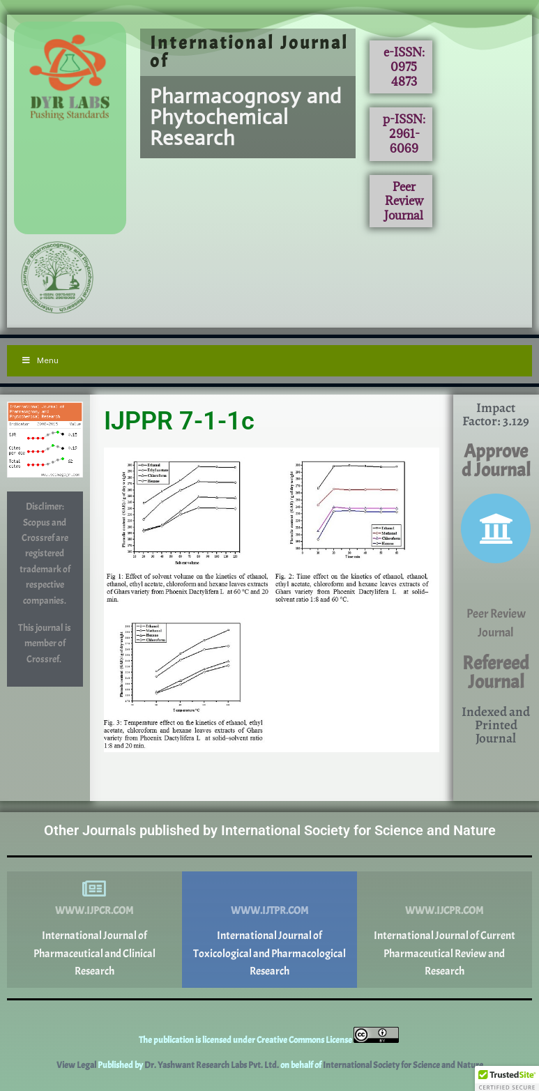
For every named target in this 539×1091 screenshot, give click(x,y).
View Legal (77, 1065)
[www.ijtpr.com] (269, 888)
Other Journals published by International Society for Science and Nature (270, 830)
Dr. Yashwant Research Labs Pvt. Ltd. (212, 1065)
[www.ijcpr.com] (444, 888)
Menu (40, 360)
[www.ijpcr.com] (94, 888)
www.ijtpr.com (269, 910)
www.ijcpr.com (444, 910)
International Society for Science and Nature (403, 1065)
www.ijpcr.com (94, 910)
